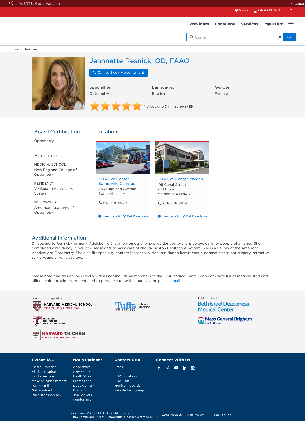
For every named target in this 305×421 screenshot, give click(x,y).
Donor (78, 390)
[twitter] (167, 367)
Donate (243, 10)
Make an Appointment (49, 381)
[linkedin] (184, 367)
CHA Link (121, 381)
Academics (81, 367)
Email (118, 367)
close (299, 3)
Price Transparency (46, 395)
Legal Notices (172, 414)
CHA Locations (126, 376)
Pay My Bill (40, 385)
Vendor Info (82, 399)
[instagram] (193, 367)
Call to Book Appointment (118, 72)
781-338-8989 (172, 203)
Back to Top (223, 415)
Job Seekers (82, 395)
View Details (111, 216)
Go (289, 37)
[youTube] (176, 367)
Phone (119, 371)
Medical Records (127, 385)
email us (178, 280)
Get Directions (137, 216)
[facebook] (159, 367)
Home (15, 49)
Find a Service (43, 376)
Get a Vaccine (48, 3)
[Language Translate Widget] (276, 9)
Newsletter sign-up (129, 390)
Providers (31, 49)
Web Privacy (195, 414)
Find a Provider (44, 367)
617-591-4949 (112, 202)
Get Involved (42, 390)
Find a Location (44, 371)
